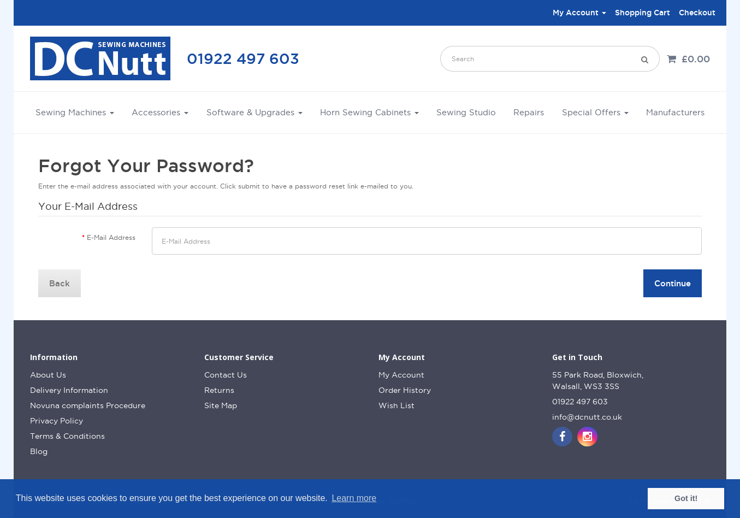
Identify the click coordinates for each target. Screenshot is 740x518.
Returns (219, 390)
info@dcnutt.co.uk (587, 417)
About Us (48, 374)
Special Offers (595, 112)
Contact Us (225, 374)
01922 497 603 (243, 58)
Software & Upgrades (254, 112)
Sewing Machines (74, 112)
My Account (401, 374)
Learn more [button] (353, 498)
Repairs (528, 112)
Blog (39, 451)
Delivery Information (69, 390)
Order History (404, 390)
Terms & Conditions (67, 436)
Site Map (220, 405)
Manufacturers (675, 112)
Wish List (396, 405)
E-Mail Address (111, 237)
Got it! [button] (685, 498)
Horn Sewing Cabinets (369, 112)
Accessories (160, 112)
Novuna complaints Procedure (87, 405)
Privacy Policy (56, 420)
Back (59, 283)
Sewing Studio (466, 112)
